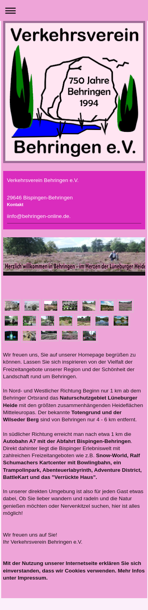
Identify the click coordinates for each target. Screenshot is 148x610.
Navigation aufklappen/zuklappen (74, 10)
